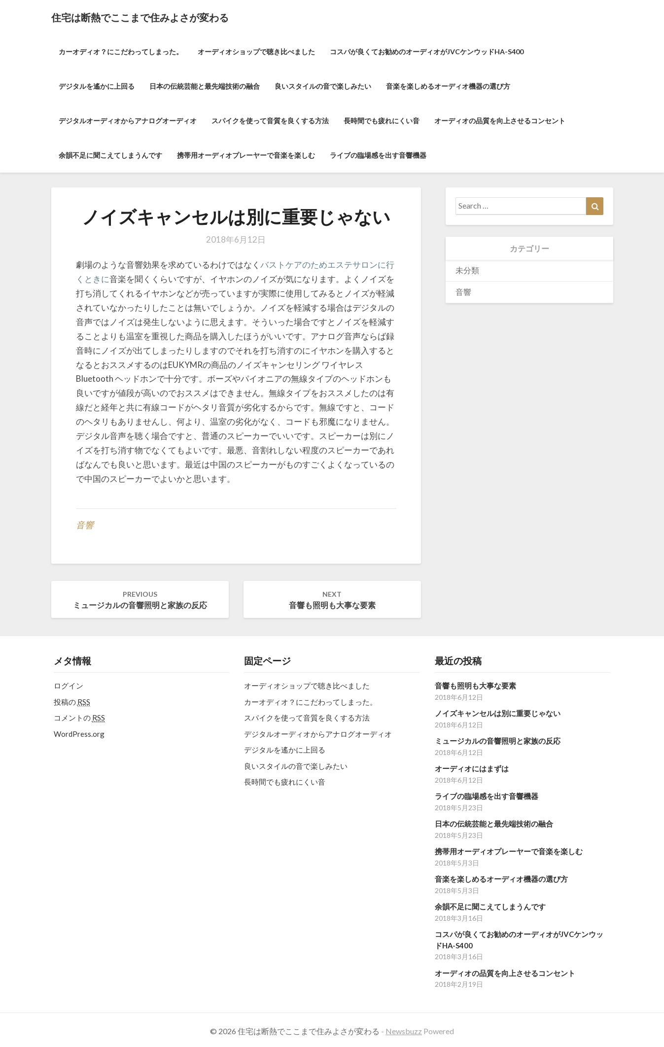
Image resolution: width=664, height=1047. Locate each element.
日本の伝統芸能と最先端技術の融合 (204, 86)
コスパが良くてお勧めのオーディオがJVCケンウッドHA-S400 (427, 51)
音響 (85, 524)
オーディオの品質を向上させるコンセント (499, 120)
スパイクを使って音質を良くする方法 (270, 120)
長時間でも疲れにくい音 (381, 120)
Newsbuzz (403, 1031)
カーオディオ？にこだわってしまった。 (121, 51)
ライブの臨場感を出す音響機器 (378, 155)
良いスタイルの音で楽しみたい (323, 86)
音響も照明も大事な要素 (332, 600)
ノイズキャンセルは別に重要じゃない (497, 713)
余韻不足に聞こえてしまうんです (110, 155)
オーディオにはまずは (472, 768)
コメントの (79, 717)
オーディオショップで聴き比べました (256, 51)
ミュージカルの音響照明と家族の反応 (140, 600)
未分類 (467, 270)
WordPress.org (79, 733)
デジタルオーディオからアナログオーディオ (128, 120)
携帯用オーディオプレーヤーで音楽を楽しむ (246, 155)
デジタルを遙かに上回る (97, 86)
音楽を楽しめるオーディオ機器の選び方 (448, 86)
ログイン (68, 685)
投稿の (72, 702)
